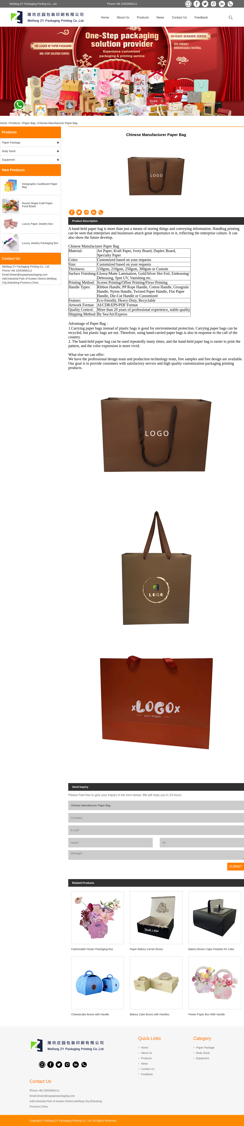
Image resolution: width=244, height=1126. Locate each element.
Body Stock (9, 151)
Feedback (201, 17)
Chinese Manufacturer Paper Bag (57, 123)
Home (105, 17)
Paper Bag (29, 123)
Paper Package (11, 142)
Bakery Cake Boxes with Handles (149, 1014)
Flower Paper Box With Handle (206, 1014)
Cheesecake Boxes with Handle (90, 1014)
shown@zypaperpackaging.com (56, 1095)
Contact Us (179, 17)
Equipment (8, 159)
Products (143, 17)
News (160, 17)
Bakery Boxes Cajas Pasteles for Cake (211, 949)
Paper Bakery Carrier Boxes (146, 949)
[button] (107, 112)
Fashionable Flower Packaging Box (92, 949)
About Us (123, 17)
